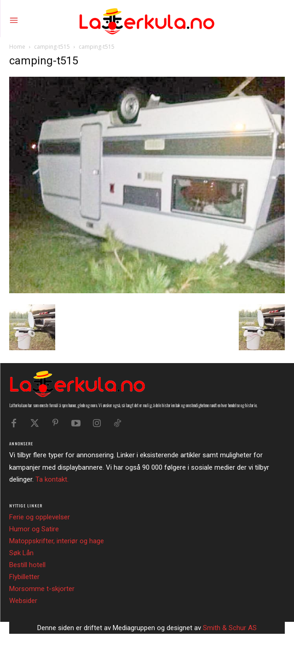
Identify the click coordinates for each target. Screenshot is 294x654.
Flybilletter (24, 577)
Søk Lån (21, 553)
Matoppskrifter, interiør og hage (56, 541)
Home (17, 47)
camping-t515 (52, 47)
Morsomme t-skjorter (42, 589)
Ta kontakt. (52, 479)
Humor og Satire (34, 529)
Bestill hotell (27, 565)
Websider (23, 601)
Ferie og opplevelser (39, 517)
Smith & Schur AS (230, 628)
